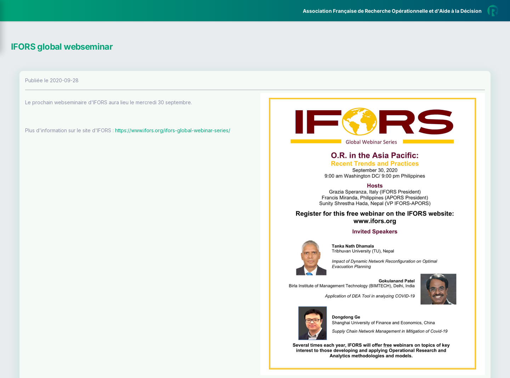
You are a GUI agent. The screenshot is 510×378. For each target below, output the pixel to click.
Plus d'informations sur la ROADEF (410, 374)
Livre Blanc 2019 (36, 262)
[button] (10, 210)
